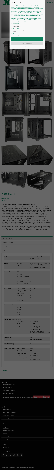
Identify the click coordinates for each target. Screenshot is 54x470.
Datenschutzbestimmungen (24, 46)
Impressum (33, 46)
